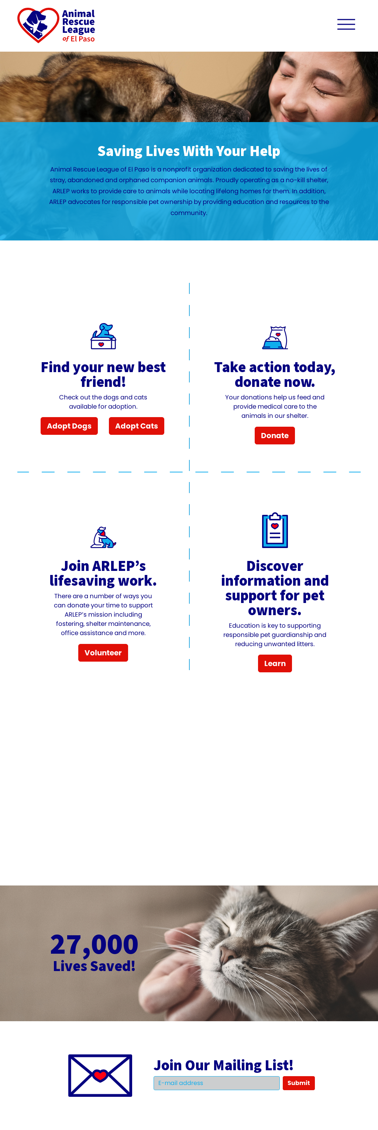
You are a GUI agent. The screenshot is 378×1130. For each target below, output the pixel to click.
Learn (275, 663)
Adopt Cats (136, 426)
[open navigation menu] (346, 26)
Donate (275, 435)
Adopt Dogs (69, 426)
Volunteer (103, 653)
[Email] (217, 1083)
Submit (299, 1083)
